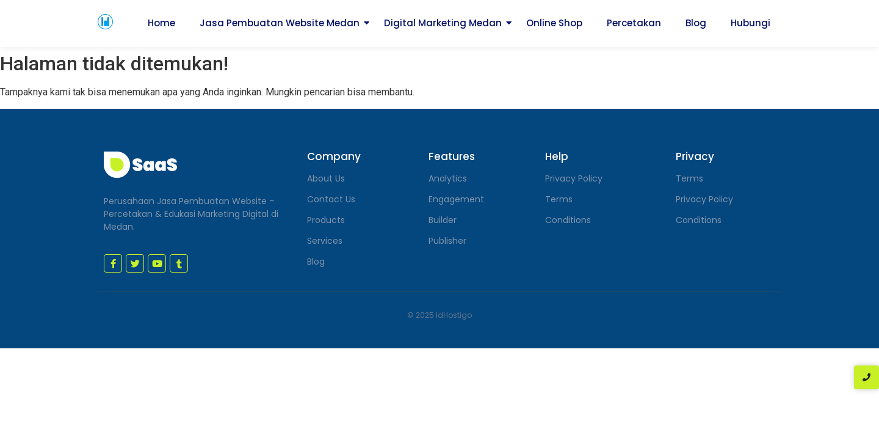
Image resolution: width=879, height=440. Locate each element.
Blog (695, 22)
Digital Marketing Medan (443, 22)
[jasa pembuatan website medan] (105, 21)
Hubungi (750, 22)
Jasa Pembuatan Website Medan (280, 22)
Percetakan (634, 22)
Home (161, 22)
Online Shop (554, 22)
